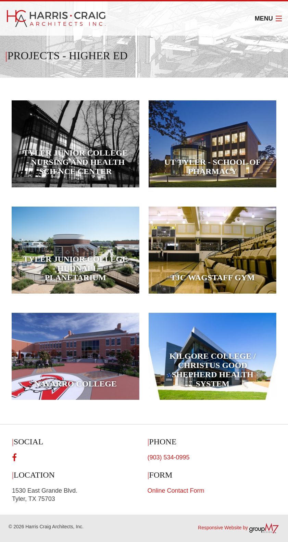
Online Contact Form (176, 490)
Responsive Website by (238, 527)
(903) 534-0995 (169, 457)
